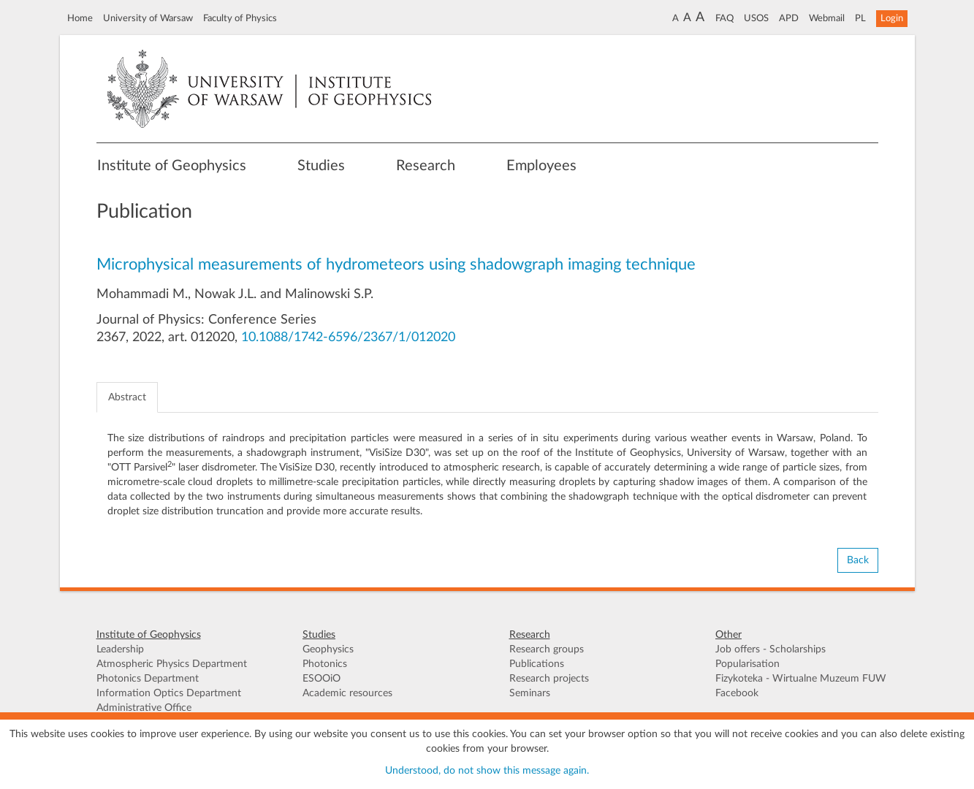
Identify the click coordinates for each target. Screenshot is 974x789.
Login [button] (891, 18)
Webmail (827, 18)
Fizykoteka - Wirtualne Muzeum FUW (800, 679)
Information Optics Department (168, 693)
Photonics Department (147, 679)
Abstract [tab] (127, 397)
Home (80, 18)
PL (860, 18)
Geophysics (328, 649)
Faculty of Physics (240, 18)
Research (425, 166)
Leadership (120, 649)
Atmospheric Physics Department (171, 664)
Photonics (325, 664)
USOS (756, 18)
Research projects (549, 679)
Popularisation (747, 664)
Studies (321, 166)
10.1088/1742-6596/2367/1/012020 (348, 337)
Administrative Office (143, 708)
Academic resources (347, 693)
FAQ (724, 18)
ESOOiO (321, 679)
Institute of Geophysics (171, 166)
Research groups (546, 649)
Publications (536, 664)
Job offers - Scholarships (770, 649)
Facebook (736, 693)
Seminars (529, 693)
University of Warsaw (148, 18)
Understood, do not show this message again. (487, 771)
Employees (541, 166)
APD (789, 18)
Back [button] (858, 560)
